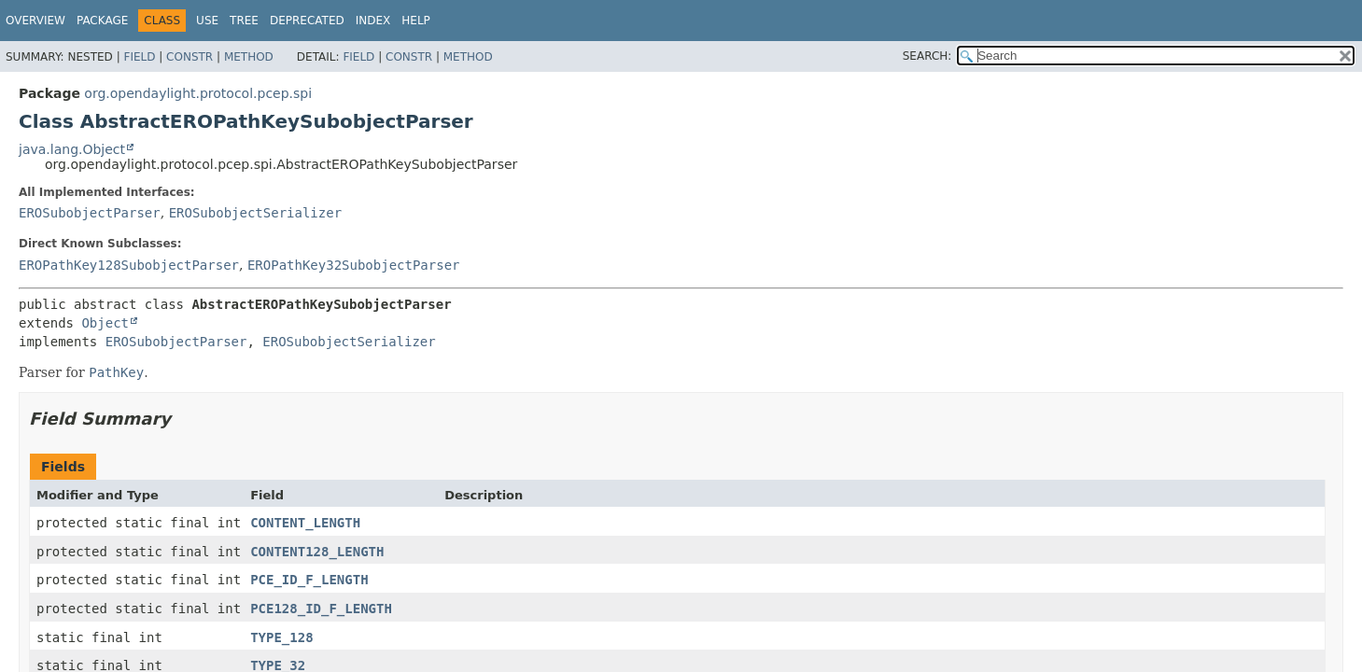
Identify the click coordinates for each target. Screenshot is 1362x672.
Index (373, 20)
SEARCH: (927, 56)
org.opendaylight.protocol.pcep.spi (198, 93)
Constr (189, 56)
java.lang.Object (72, 149)
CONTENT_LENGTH (305, 522)
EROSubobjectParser (90, 212)
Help (415, 20)
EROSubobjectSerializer (255, 212)
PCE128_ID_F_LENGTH (321, 608)
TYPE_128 (281, 637)
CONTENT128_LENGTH (317, 551)
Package (102, 20)
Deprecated (307, 20)
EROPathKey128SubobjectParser (129, 265)
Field (139, 56)
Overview (35, 20)
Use (207, 20)
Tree (244, 20)
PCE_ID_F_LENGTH (309, 579)
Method (249, 56)
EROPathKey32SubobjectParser (353, 265)
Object (105, 322)
